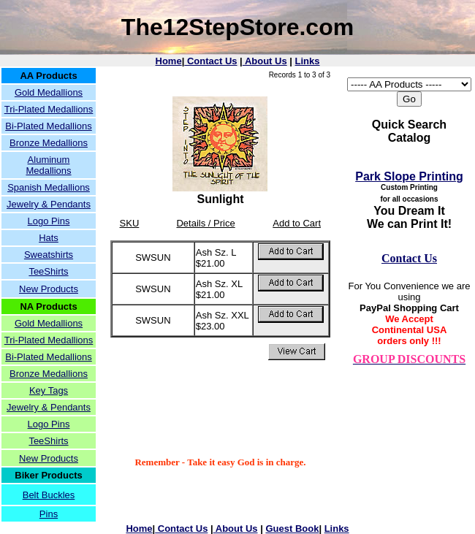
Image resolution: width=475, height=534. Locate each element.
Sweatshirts (48, 254)
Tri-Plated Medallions (49, 109)
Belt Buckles (49, 494)
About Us (265, 61)
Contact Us (210, 61)
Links (307, 61)
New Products (48, 288)
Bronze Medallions (49, 142)
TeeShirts (48, 271)
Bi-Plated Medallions (48, 126)
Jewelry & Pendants (49, 204)
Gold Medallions (49, 92)
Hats (48, 237)
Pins (48, 513)
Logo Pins (49, 220)
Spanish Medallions (48, 187)
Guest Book (292, 528)
